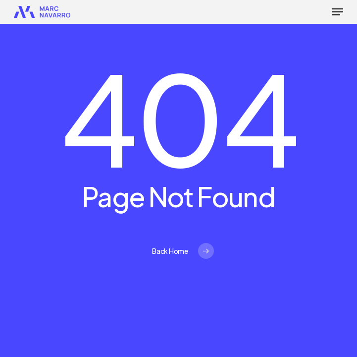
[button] (337, 12)
